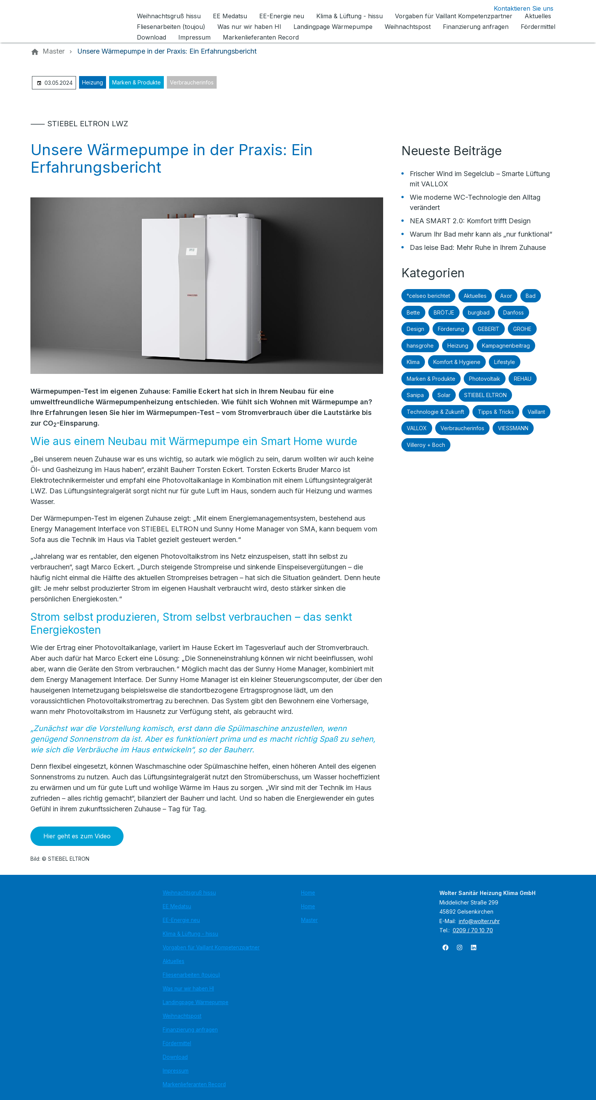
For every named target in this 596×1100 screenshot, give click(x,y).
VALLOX (417, 428)
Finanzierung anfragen (190, 1030)
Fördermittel (177, 1043)
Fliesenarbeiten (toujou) (191, 975)
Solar (443, 395)
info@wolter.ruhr (479, 921)
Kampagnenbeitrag (506, 345)
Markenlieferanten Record (194, 1084)
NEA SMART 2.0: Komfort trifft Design (470, 221)
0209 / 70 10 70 (473, 930)
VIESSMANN (513, 428)
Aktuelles (475, 295)
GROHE (522, 329)
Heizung (92, 82)
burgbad (479, 312)
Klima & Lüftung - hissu (190, 934)
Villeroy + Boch (426, 445)
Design (415, 329)
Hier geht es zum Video (77, 836)
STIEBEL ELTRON (485, 395)
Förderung (451, 329)
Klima (413, 362)
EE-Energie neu (181, 920)
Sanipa (415, 395)
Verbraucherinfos (192, 82)
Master (309, 920)
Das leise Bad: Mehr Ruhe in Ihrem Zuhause (478, 247)
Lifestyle (504, 362)
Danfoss (513, 312)
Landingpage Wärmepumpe (195, 1002)
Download (175, 1057)
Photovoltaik (484, 378)
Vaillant (536, 412)
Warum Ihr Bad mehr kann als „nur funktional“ (481, 234)
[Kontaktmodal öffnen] (517, 8)
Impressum (176, 1071)
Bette (413, 312)
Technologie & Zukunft (435, 412)
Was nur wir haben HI (188, 989)
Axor (506, 295)
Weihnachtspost (182, 1016)
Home (308, 893)
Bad (531, 295)
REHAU (522, 378)
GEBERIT (488, 329)
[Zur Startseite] (82, 21)
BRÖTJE (444, 312)
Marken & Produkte (136, 82)
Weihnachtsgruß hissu (189, 893)
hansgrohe (420, 345)
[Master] (54, 51)
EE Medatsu (177, 906)
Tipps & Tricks (496, 412)
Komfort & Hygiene (456, 362)
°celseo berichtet (428, 295)
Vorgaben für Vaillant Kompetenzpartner (211, 947)
